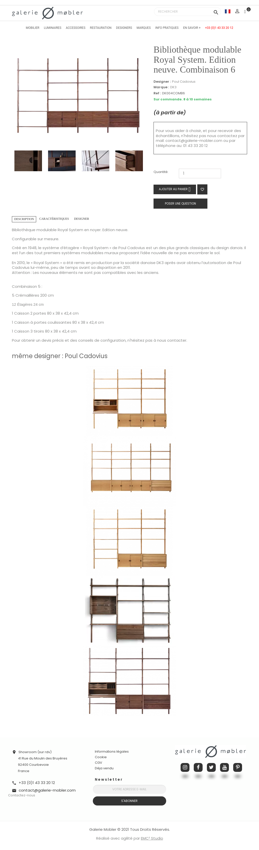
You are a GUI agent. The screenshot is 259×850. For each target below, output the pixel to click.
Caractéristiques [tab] (54, 219)
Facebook (198, 767)
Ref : (157, 93)
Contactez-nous (21, 795)
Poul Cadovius (184, 81)
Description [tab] (24, 219)
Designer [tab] (81, 219)
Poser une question (180, 203)
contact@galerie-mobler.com (193, 140)
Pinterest (237, 767)
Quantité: (161, 172)
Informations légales (112, 751)
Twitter (211, 767)
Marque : (161, 87)
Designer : (162, 81)
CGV (98, 762)
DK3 (173, 87)
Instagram (185, 767)
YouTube (224, 767)
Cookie (101, 757)
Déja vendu (104, 768)
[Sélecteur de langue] (227, 11)
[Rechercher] (187, 11)
